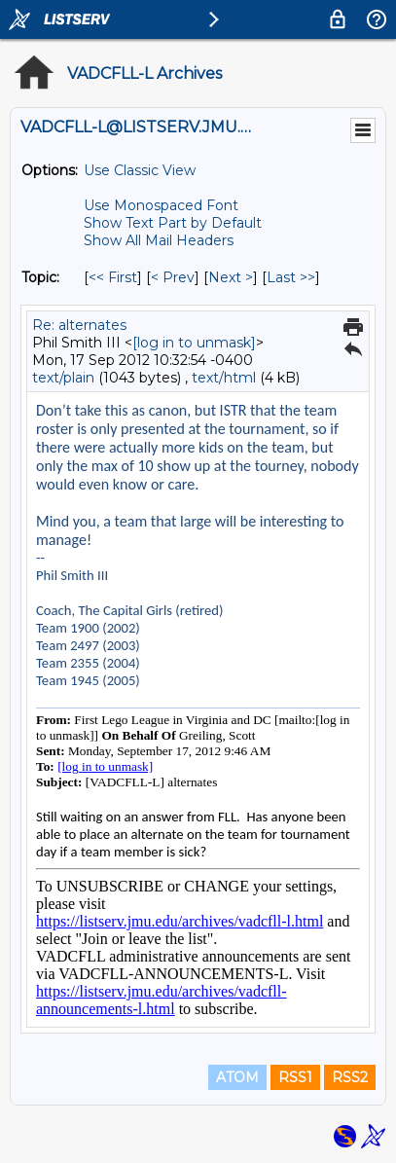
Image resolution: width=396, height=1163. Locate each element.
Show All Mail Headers (159, 240)
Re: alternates (79, 325)
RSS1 (295, 1077)
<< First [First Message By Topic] (113, 277)
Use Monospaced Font (161, 205)
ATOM (237, 1077)
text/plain (63, 377)
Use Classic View (140, 170)
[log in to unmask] (194, 342)
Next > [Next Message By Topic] (230, 277)
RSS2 (350, 1077)
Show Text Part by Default (173, 223)
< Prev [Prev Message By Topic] (173, 277)
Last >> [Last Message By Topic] (291, 277)
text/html (224, 377)
